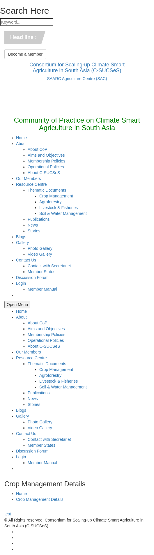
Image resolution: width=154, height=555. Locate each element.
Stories (34, 231)
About (21, 143)
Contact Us (26, 260)
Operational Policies (46, 167)
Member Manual (42, 289)
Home (21, 137)
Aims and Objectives (46, 155)
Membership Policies (46, 161)
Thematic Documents (47, 190)
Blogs (21, 236)
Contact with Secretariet (49, 266)
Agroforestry (50, 201)
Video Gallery (40, 254)
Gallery (22, 242)
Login (21, 283)
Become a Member (25, 54)
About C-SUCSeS (44, 172)
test (7, 514)
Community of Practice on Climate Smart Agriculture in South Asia (77, 124)
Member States (41, 271)
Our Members (28, 178)
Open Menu (17, 304)
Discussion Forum (32, 277)
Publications (39, 219)
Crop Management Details (39, 499)
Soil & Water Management (63, 213)
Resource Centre (31, 184)
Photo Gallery (40, 248)
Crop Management (56, 196)
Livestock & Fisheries (58, 207)
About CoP (37, 149)
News (33, 225)
